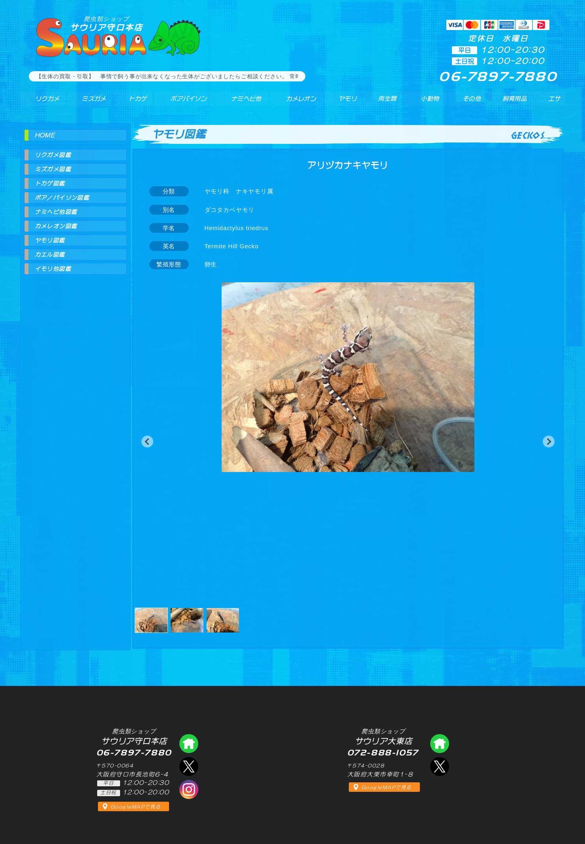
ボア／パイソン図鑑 (62, 197)
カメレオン (295, 102)
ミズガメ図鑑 (53, 169)
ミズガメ (88, 102)
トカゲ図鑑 (50, 183)
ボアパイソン (180, 102)
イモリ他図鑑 (53, 269)
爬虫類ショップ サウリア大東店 (439, 743)
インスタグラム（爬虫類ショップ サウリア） (188, 789)
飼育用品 (514, 102)
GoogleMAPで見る (136, 806)
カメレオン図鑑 (56, 226)
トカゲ (130, 102)
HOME (45, 135)
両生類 (382, 102)
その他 (473, 102)
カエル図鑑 (50, 254)
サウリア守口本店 (106, 23)
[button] (147, 441)
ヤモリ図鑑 (50, 240)
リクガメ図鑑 (53, 155)
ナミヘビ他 (240, 102)
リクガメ (42, 102)
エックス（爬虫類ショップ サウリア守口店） (188, 766)
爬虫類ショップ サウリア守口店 (188, 743)
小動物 (430, 102)
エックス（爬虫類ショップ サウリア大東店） (439, 766)
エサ (551, 102)
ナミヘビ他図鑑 (56, 212)
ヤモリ (342, 102)
